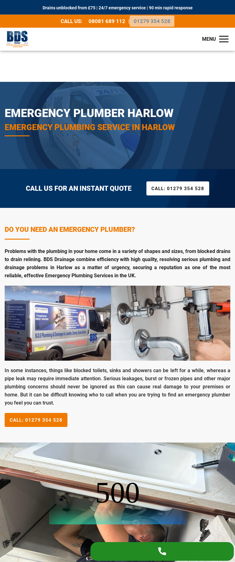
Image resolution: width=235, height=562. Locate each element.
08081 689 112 (107, 20)
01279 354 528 (152, 20)
